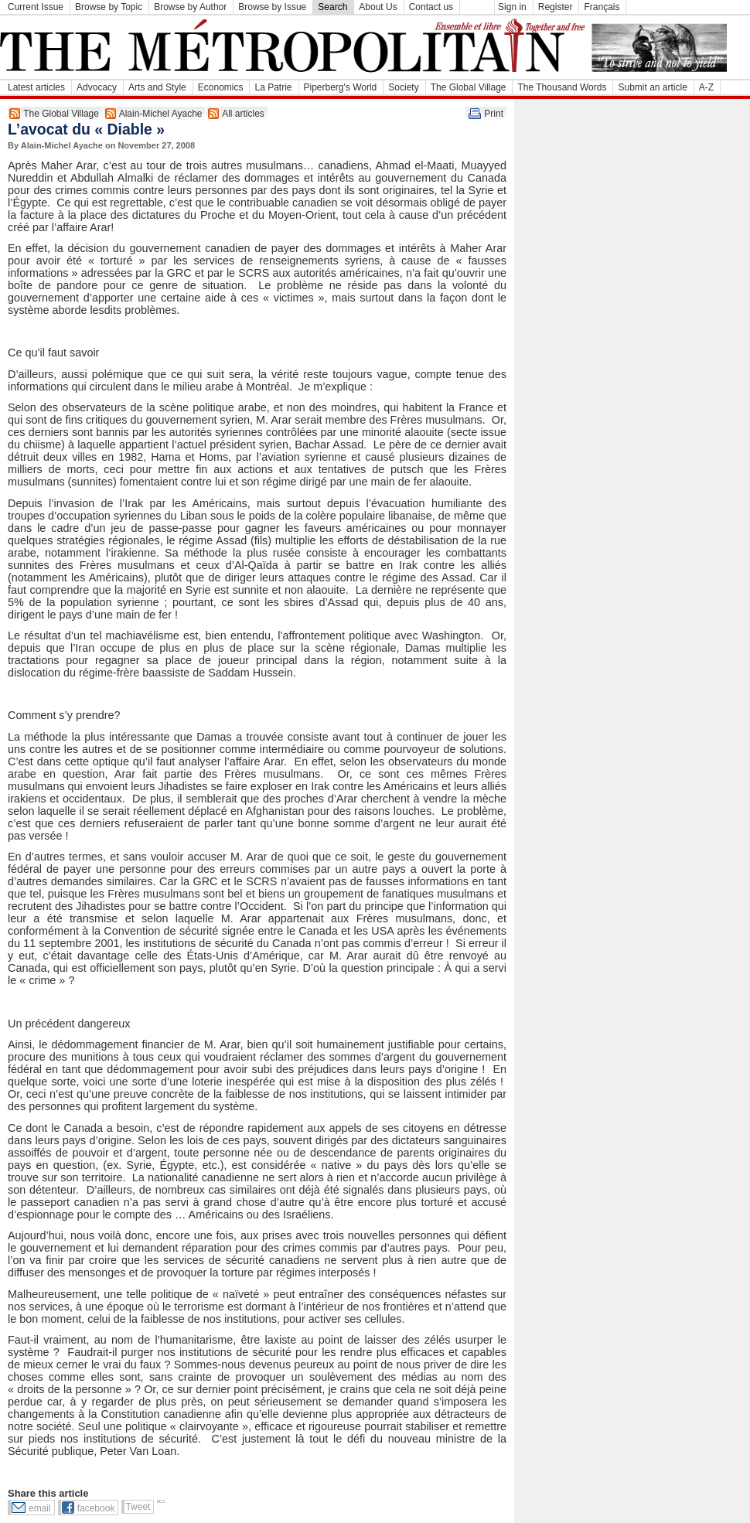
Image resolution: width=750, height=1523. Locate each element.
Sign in (512, 7)
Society (403, 87)
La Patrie (272, 87)
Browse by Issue (272, 7)
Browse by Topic (108, 7)
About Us (378, 7)
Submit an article (652, 87)
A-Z (706, 87)
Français (601, 7)
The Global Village (468, 87)
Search (332, 7)
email (40, 1508)
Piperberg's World (340, 87)
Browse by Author (190, 7)
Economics (221, 87)
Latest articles (36, 87)
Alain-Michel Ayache (161, 113)
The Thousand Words (561, 87)
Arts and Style (157, 87)
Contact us (431, 7)
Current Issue (35, 7)
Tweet (137, 1506)
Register (555, 7)
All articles (243, 113)
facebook (96, 1508)
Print (493, 113)
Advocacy (97, 87)
